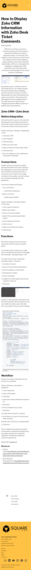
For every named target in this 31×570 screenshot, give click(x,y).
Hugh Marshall (6, 45)
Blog (2, 552)
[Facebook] (21, 560)
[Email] (5, 560)
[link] (15, 76)
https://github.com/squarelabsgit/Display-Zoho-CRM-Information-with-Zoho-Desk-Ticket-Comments (16, 454)
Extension (3, 543)
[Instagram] (17, 560)
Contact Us (4, 557)
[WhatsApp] (26, 560)
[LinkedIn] (9, 560)
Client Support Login (6, 539)
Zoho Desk (14, 501)
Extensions (4, 550)
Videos (3, 555)
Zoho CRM (14, 496)
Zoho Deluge (15, 499)
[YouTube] (13, 560)
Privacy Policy (4, 541)
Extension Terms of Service (7, 545)
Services (3, 548)
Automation (14, 504)
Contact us (13, 442)
